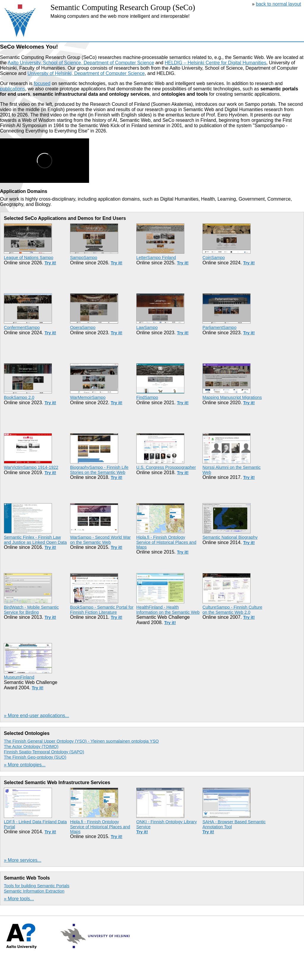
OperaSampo (83, 327)
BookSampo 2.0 (19, 397)
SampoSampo (83, 257)
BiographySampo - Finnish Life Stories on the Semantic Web (99, 470)
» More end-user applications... (36, 715)
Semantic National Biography (230, 537)
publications (12, 88)
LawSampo (147, 327)
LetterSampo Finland (156, 257)
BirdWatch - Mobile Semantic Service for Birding (31, 610)
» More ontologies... (25, 764)
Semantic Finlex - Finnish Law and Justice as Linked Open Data (35, 540)
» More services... (22, 860)
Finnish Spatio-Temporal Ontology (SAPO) (44, 751)
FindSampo (147, 397)
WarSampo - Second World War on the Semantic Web (100, 540)
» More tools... (19, 898)
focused (42, 83)
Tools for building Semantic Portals (36, 885)
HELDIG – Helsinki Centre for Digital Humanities (215, 62)
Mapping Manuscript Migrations (232, 397)
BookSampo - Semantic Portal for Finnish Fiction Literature (102, 610)
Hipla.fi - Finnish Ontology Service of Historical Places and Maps (166, 542)
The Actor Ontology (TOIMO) (31, 746)
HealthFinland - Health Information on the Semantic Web (168, 610)
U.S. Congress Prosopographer (166, 467)
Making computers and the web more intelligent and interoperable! (120, 16)
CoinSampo (213, 257)
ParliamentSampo (219, 327)
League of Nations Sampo (28, 257)
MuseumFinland (19, 677)
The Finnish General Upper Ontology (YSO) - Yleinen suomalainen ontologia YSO (81, 741)
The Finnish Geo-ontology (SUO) (35, 757)
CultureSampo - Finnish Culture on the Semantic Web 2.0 (232, 610)
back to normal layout (278, 4)
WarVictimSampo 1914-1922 (31, 467)
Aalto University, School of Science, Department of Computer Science (81, 62)
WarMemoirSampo (87, 397)
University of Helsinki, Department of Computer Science (86, 73)
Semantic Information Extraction (34, 891)
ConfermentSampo (22, 327)
